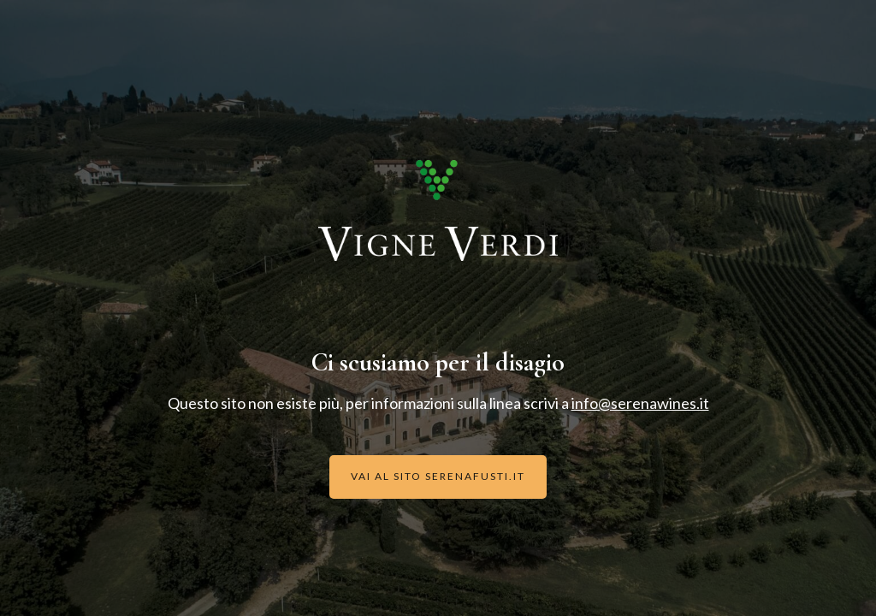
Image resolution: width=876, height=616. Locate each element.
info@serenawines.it (640, 403)
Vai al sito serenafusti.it (438, 476)
